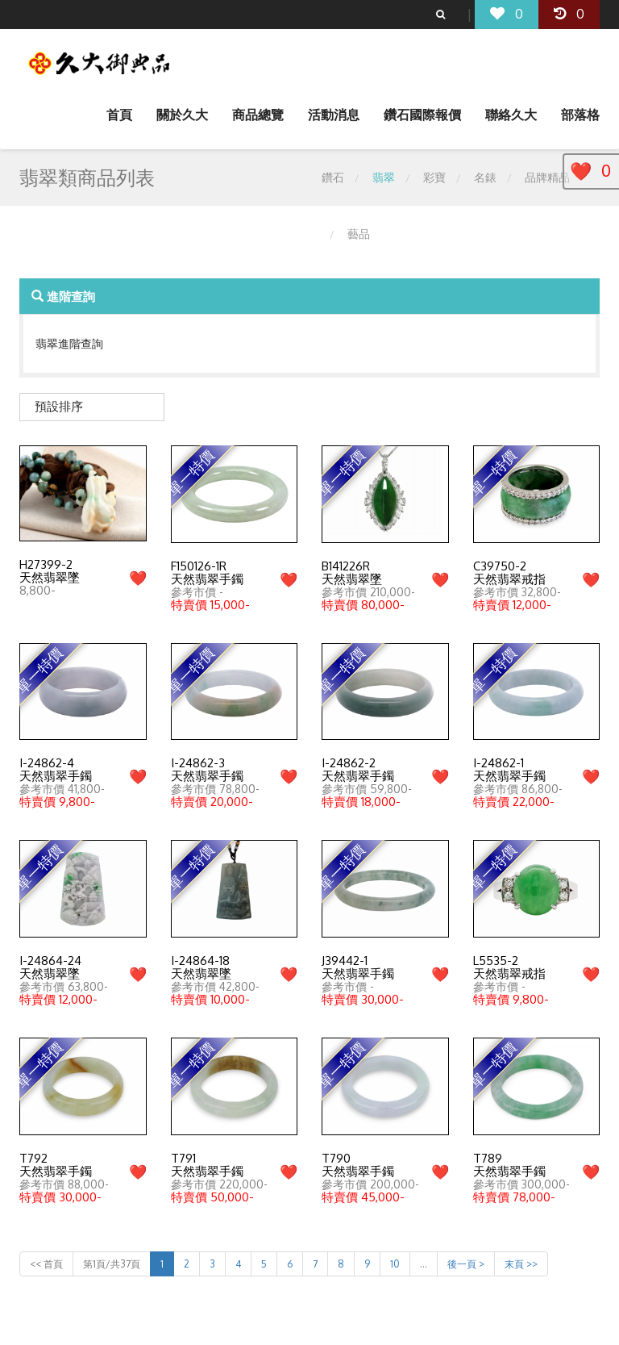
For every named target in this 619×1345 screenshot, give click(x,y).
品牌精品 (547, 177)
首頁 (119, 115)
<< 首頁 (46, 1264)
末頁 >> (521, 1264)
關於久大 (182, 115)
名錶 (485, 177)
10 (395, 1264)
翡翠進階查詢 (69, 343)
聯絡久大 (511, 115)
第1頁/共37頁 (111, 1264)
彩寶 (434, 177)
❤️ (138, 577)
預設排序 (59, 406)
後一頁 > (465, 1264)
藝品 (358, 233)
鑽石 (333, 177)
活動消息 (333, 115)
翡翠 (383, 177)
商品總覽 (258, 115)
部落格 (580, 115)
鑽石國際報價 (422, 115)
